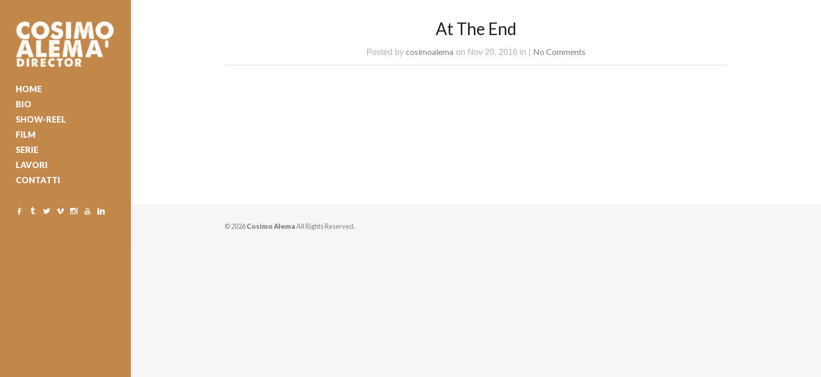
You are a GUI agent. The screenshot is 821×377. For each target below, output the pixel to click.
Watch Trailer (321, 93)
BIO (23, 104)
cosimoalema (429, 52)
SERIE (27, 149)
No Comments (559, 52)
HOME (29, 89)
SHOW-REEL (41, 119)
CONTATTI (38, 180)
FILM (26, 134)
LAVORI (32, 165)
